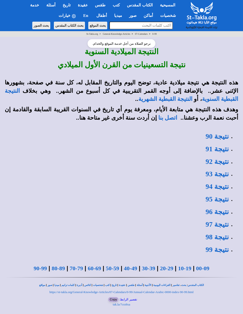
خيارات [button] (67, 15)
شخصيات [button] (169, 15)
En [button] (86, 15)
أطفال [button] (101, 15)
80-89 (58, 268)
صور (49, 285)
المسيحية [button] (167, 5)
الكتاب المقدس (196, 285)
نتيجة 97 (217, 224)
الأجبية (148, 285)
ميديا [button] (118, 15)
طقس (131, 285)
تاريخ (114, 285)
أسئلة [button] (51, 5)
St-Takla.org (92, 34)
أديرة (79, 285)
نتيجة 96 (217, 212)
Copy (113, 299)
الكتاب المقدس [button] (140, 5)
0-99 (154, 34)
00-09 (202, 268)
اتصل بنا (167, 118)
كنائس (87, 285)
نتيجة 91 (217, 149)
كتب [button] (116, 5)
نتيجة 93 (217, 174)
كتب (107, 285)
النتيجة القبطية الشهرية (165, 99)
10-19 (184, 268)
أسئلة (140, 285)
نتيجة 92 (217, 161)
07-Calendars (141, 34)
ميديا (56, 285)
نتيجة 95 (217, 199)
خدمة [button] (34, 5)
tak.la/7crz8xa (121, 304)
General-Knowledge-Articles (116, 34)
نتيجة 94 (217, 186)
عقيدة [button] (83, 5)
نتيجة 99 (217, 249)
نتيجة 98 (217, 237)
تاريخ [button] (67, 5)
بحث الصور (41, 25)
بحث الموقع (98, 25)
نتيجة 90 (217, 136)
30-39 (148, 268)
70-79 (76, 268)
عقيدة (122, 285)
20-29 (166, 268)
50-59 (112, 268)
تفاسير (176, 285)
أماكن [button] (148, 15)
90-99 (40, 268)
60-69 (94, 268)
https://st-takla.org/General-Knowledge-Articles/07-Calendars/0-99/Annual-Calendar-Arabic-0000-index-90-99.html (121, 292)
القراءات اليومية (161, 285)
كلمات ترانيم (68, 285)
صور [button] (132, 15)
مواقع (42, 285)
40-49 (130, 268)
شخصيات (98, 285)
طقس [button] (100, 5)
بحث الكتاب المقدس (69, 25)
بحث (183, 285)
